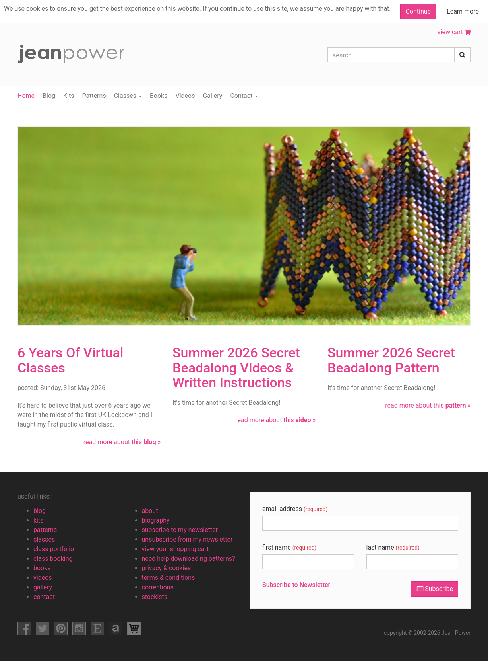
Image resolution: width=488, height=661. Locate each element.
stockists (155, 597)
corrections (158, 587)
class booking (53, 558)
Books (159, 95)
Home (26, 95)
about (150, 511)
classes (44, 539)
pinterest (61, 628)
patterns (45, 530)
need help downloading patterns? (188, 558)
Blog (49, 95)
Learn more (463, 11)
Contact (244, 95)
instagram (79, 628)
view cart (454, 32)
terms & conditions (168, 577)
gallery (42, 587)
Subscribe (434, 589)
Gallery (212, 95)
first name (289, 547)
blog (39, 511)
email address (294, 509)
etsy (97, 628)
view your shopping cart (175, 549)
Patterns (94, 95)
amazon (115, 628)
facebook (24, 628)
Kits (68, 95)
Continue (418, 11)
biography (156, 520)
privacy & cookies (166, 568)
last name (393, 547)
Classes (128, 95)
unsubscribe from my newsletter (187, 539)
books (42, 568)
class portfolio (53, 549)
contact (44, 597)
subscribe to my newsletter (180, 530)
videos (42, 577)
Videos (185, 95)
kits (38, 520)
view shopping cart (134, 628)
